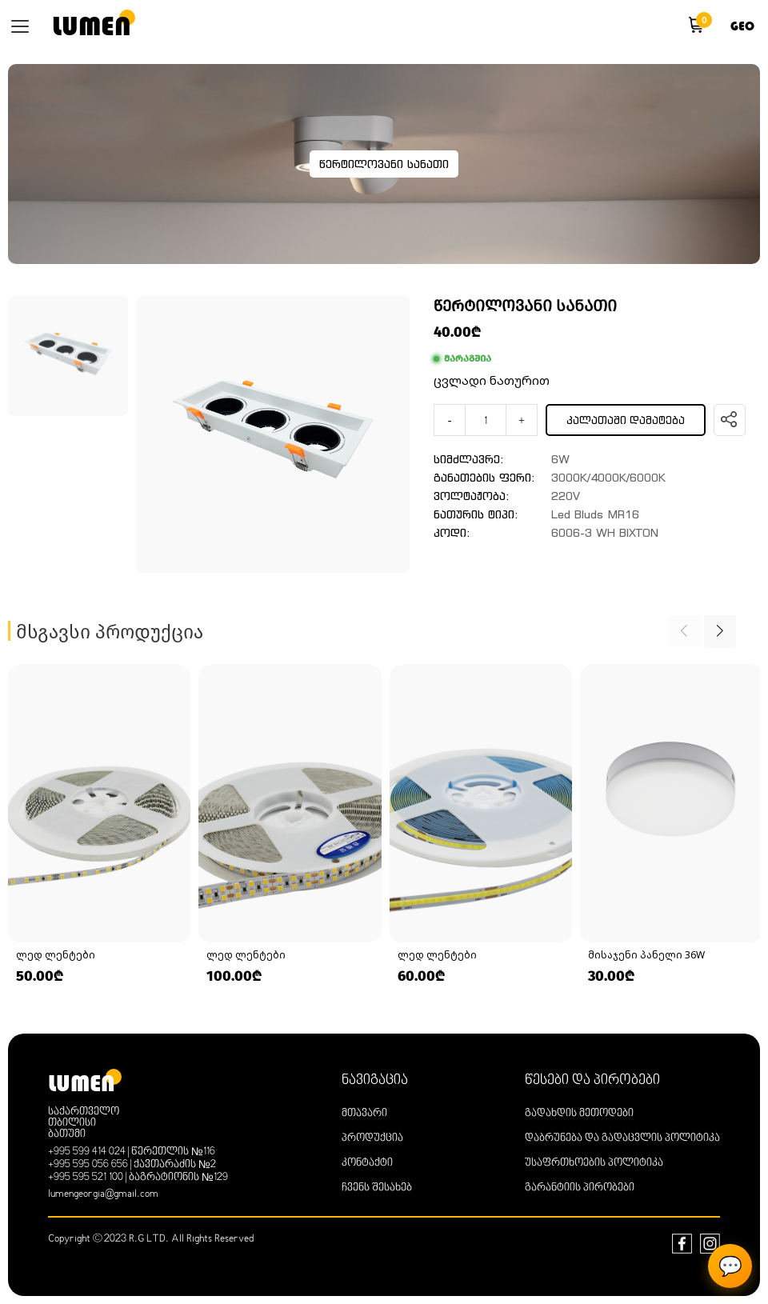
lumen (91, 26)
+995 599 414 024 (87, 1152)
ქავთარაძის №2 (175, 1164)
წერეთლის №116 (173, 1152)
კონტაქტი (367, 1163)
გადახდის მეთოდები (579, 1113)
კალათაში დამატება (625, 420)
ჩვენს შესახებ (377, 1188)
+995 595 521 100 (85, 1177)
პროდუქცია (372, 1138)
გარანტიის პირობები (579, 1188)
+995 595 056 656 (88, 1164)
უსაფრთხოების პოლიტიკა (594, 1163)
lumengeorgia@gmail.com (103, 1194)
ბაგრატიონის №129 (178, 1177)
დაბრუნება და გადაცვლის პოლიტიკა (622, 1138)
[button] (720, 631)
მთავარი (364, 1113)
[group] (99, 825)
